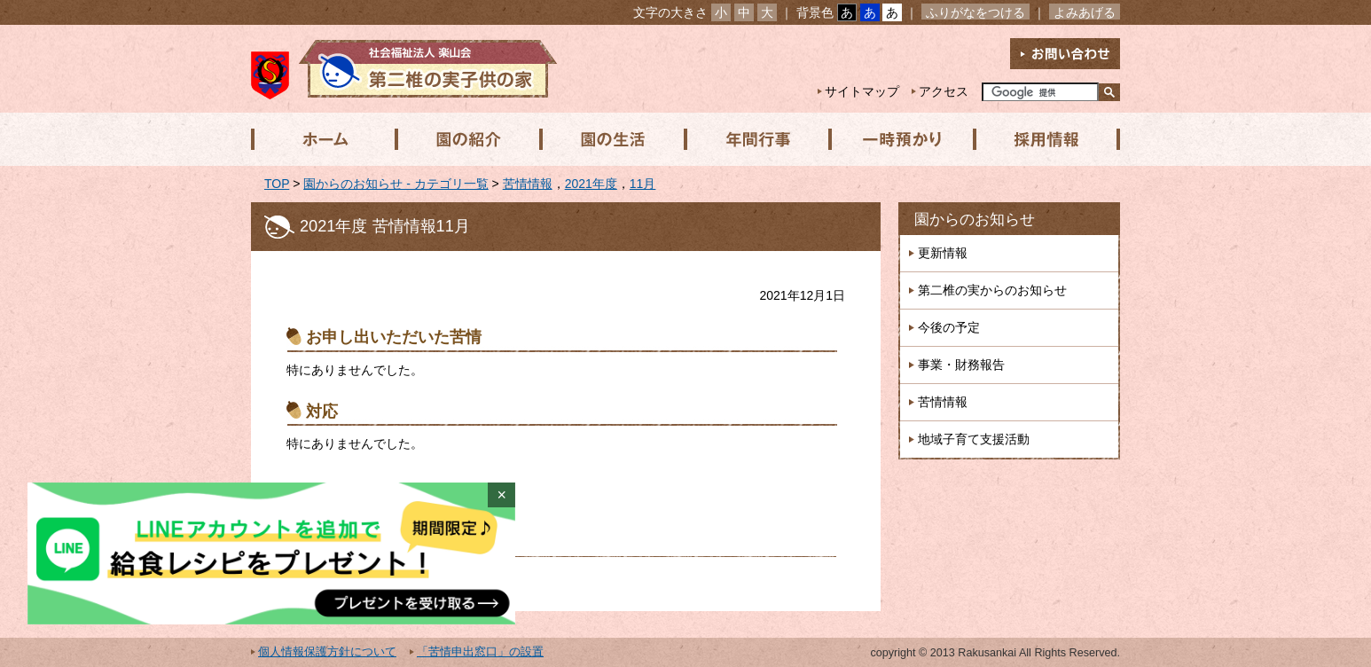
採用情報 (1041, 139)
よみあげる (1085, 12)
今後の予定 (949, 327)
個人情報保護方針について (327, 652)
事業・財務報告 (961, 364)
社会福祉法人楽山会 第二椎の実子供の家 (404, 68)
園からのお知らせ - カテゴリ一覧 (395, 184)
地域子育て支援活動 (974, 439)
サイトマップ (862, 91)
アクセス (943, 91)
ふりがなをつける (975, 12)
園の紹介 (466, 139)
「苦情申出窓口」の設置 (480, 652)
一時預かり (897, 139)
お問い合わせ (1065, 53)
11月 (643, 184)
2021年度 (591, 184)
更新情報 (943, 253)
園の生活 (610, 139)
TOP (276, 184)
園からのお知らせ (974, 219)
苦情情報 (527, 184)
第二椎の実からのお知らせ (992, 290)
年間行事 (754, 139)
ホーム (323, 139)
